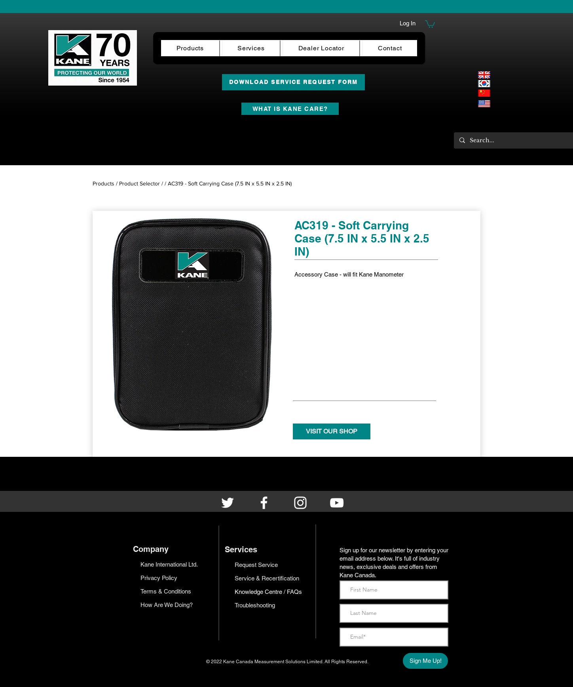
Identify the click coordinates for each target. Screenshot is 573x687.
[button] (430, 23)
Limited (315, 661)
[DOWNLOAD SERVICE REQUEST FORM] (293, 82)
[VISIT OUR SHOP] (331, 431)
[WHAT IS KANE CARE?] (290, 109)
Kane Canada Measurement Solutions (265, 661)
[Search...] (513, 140)
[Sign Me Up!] (425, 661)
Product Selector (139, 183)
